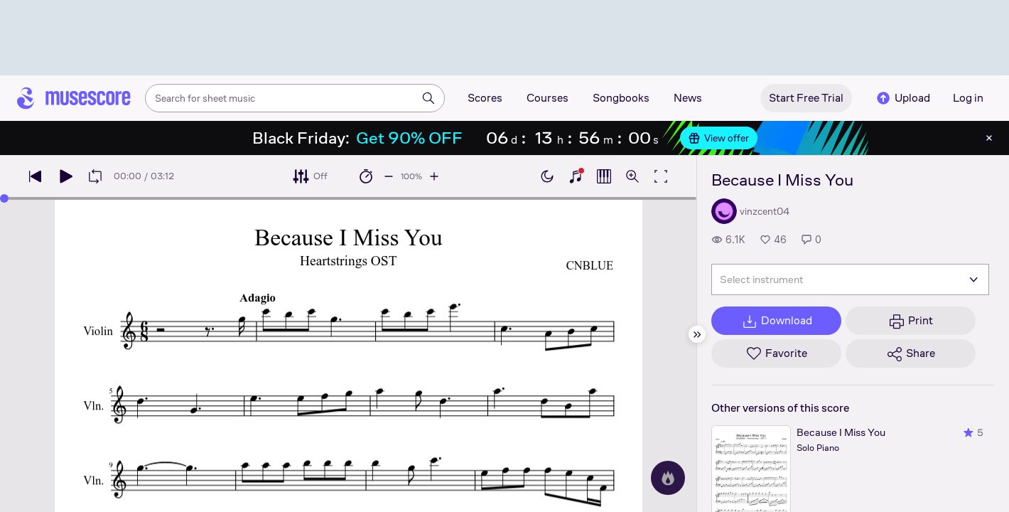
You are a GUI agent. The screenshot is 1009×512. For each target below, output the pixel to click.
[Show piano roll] (604, 176)
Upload (902, 98)
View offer (719, 138)
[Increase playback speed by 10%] (434, 176)
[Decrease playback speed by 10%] (388, 176)
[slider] (4, 198)
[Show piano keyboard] (575, 176)
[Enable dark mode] (547, 176)
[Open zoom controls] (632, 176)
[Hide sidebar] (697, 334)
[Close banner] (989, 137)
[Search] (428, 98)
